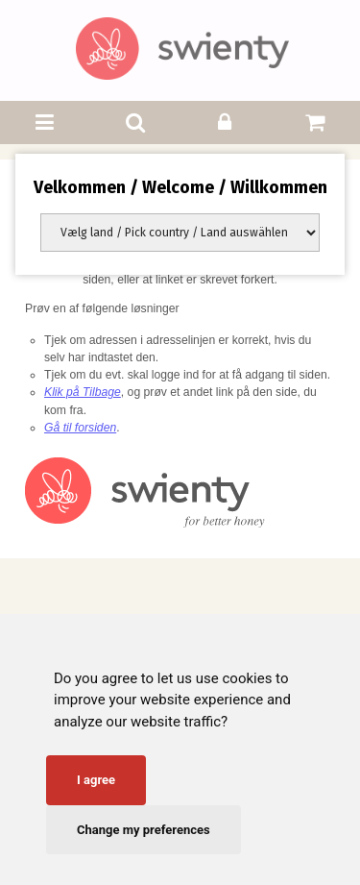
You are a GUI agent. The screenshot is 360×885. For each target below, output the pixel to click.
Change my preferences (143, 830)
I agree (96, 780)
